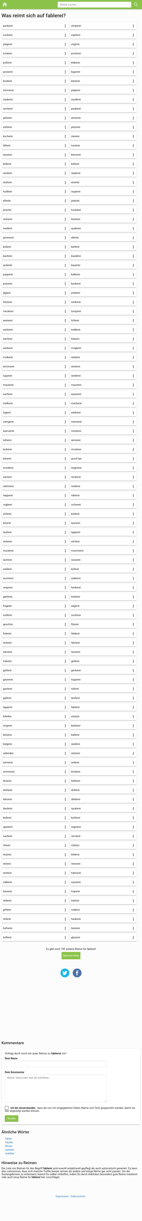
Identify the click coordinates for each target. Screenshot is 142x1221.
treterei (75, 900)
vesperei (8, 587)
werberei (8, 329)
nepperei (8, 495)
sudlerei (7, 615)
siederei (75, 744)
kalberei (75, 274)
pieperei (75, 90)
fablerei (75, 707)
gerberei (7, 596)
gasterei (7, 688)
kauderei (76, 256)
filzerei (75, 624)
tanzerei (75, 651)
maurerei (76, 384)
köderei (75, 513)
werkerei (8, 348)
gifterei (7, 909)
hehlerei (75, 780)
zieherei (7, 127)
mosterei (76, 449)
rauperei (75, 191)
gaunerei (8, 679)
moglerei (76, 348)
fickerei (7, 633)
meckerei (8, 311)
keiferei (75, 246)
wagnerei (76, 467)
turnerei (75, 145)
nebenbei (8, 753)
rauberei (75, 173)
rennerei (75, 863)
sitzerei (75, 716)
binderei (75, 771)
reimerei (75, 836)
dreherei (7, 790)
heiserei (7, 891)
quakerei (76, 228)
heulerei (75, 219)
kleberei (75, 62)
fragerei (7, 605)
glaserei (75, 937)
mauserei (8, 384)
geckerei (76, 670)
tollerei (75, 688)
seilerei (75, 762)
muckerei (8, 550)
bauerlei (75, 265)
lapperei (75, 532)
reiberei (7, 900)
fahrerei (75, 642)
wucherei (8, 578)
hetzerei (7, 302)
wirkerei (7, 541)
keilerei (7, 246)
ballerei (75, 734)
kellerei (75, 163)
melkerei (8, 403)
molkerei (8, 357)
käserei (7, 458)
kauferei (7, 256)
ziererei (75, 136)
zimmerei (8, 90)
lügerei (7, 412)
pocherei (76, 53)
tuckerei (7, 53)
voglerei (7, 504)
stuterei (7, 642)
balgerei (7, 744)
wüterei (7, 513)
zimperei (76, 25)
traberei (7, 661)
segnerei (76, 826)
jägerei (7, 292)
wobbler (9, 1153)
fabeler (9, 1142)
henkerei (76, 587)
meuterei (76, 430)
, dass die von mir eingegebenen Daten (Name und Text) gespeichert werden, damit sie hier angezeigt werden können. (70, 1109)
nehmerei (8, 486)
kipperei (75, 71)
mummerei (77, 550)
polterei (7, 62)
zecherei (8, 108)
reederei (7, 228)
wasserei (76, 394)
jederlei (75, 200)
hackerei (76, 918)
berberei (75, 725)
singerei (7, 725)
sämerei (7, 651)
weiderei (76, 375)
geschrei (8, 624)
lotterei (75, 320)
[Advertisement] (71, 1011)
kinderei (7, 81)
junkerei (75, 292)
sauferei (7, 836)
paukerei (76, 108)
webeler (9, 1149)
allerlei (75, 237)
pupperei (8, 274)
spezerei (8, 826)
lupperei (7, 375)
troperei (75, 891)
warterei (7, 394)
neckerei (76, 477)
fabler (8, 1138)
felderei (75, 633)
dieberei (75, 799)
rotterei (75, 845)
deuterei (7, 808)
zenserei (76, 117)
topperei (75, 679)
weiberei (76, 412)
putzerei (7, 283)
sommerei (9, 771)
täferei (6, 145)
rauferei (7, 182)
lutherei (7, 440)
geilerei (75, 661)
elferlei (7, 200)
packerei (8, 25)
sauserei (76, 882)
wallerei (7, 569)
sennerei (8, 762)
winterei (75, 366)
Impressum (62, 1196)
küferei (75, 569)
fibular (8, 1146)
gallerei (7, 698)
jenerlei (7, 209)
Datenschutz (78, 1196)
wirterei (75, 541)
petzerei (75, 127)
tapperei (7, 707)
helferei (7, 937)
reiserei (7, 854)
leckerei (7, 449)
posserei (8, 71)
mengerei (8, 421)
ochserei (76, 504)
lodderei (75, 329)
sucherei (76, 615)
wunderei (8, 467)
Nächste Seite (71, 955)
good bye (76, 458)
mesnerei (76, 421)
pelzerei (7, 117)
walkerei (75, 578)
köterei (7, 523)
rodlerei (75, 909)
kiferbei (7, 716)
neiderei (75, 486)
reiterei (7, 863)
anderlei (7, 265)
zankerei (76, 302)
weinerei (8, 320)
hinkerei (75, 596)
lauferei (7, 532)
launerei (75, 523)
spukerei (76, 808)
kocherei (8, 136)
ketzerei (75, 81)
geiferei (7, 670)
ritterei (6, 845)
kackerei (76, 283)
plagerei (7, 44)
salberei (7, 882)
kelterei (7, 163)
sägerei (75, 605)
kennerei (76, 154)
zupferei (75, 35)
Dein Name (11, 1058)
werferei (7, 338)
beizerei (7, 734)
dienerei (7, 799)
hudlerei (7, 191)
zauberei (8, 99)
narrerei (7, 477)
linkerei (75, 338)
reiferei (7, 918)
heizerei (75, 928)
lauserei (7, 154)
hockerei (76, 209)
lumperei (76, 311)
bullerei (7, 817)
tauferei (75, 698)
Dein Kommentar (14, 1072)
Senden (11, 1118)
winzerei (75, 440)
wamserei (8, 430)
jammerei (8, 237)
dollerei (75, 790)
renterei (7, 872)
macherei (76, 403)
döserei (7, 780)
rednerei (7, 219)
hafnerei (7, 928)
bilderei (75, 854)
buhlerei (75, 817)
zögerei (75, 44)
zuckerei (8, 35)
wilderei (75, 357)
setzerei (75, 753)
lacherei (7, 559)
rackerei (7, 173)
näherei (75, 495)
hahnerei (76, 872)
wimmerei (8, 366)
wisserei (75, 559)
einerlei (75, 182)
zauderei (76, 99)
